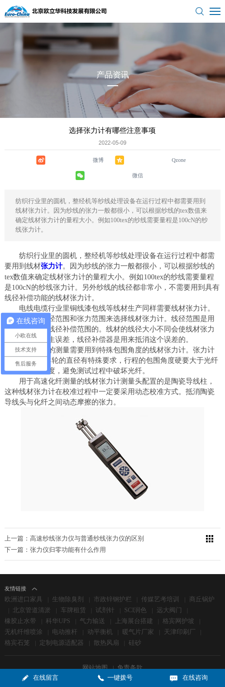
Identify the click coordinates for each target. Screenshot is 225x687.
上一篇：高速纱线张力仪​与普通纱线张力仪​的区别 (74, 520)
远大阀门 (169, 592)
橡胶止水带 (20, 602)
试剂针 (105, 592)
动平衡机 (100, 613)
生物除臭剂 (68, 581)
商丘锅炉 (202, 581)
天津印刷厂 (180, 613)
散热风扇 (106, 624)
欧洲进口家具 (24, 581)
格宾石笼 (17, 624)
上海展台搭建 (134, 602)
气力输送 (92, 602)
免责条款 (130, 649)
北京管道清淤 (32, 592)
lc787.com (203, 660)
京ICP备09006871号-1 (139, 660)
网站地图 (96, 649)
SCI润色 (135, 592)
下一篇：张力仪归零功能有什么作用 (55, 531)
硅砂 (135, 624)
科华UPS (58, 602)
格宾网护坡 (178, 602)
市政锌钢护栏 (113, 581)
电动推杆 (64, 613)
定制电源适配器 (61, 624)
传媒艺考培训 (160, 581)
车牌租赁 (73, 592)
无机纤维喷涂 (24, 613)
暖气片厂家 (138, 613)
